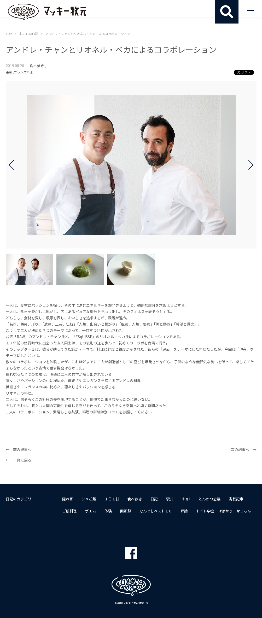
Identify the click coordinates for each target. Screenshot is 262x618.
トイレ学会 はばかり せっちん (223, 510)
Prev (13, 165)
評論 (184, 510)
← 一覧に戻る (18, 460)
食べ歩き (37, 65)
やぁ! (186, 498)
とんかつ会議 (209, 498)
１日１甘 (111, 498)
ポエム (90, 510)
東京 (9, 72)
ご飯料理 (69, 510)
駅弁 (169, 498)
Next (248, 165)
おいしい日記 (28, 33)
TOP (9, 33)
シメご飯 (88, 498)
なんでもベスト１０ (155, 510)
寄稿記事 (236, 498)
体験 (108, 510)
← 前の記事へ (18, 449)
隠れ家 (67, 498)
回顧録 (125, 510)
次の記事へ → (244, 449)
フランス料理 (23, 72)
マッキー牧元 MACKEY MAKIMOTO (47, 12)
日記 (154, 498)
